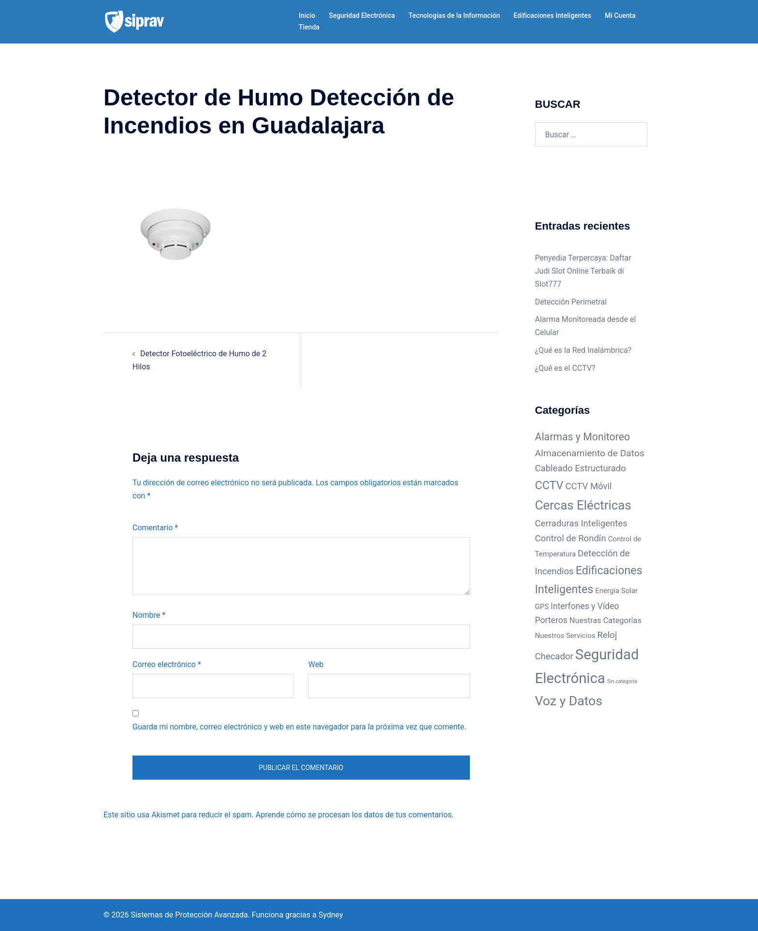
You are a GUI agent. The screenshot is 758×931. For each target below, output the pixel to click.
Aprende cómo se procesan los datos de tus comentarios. (355, 814)
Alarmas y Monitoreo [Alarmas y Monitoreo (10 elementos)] (582, 437)
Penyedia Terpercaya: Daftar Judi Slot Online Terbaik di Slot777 (583, 271)
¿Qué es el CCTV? (565, 368)
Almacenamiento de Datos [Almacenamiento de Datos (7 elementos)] (589, 453)
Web (315, 664)
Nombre (148, 615)
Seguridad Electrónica (362, 15)
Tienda (309, 27)
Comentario (155, 527)
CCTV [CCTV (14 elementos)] (549, 485)
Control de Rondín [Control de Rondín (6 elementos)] (570, 538)
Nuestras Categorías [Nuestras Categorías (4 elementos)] (605, 620)
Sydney (331, 914)
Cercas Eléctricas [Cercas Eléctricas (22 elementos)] (583, 505)
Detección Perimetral (571, 301)
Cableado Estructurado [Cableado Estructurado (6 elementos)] (580, 468)
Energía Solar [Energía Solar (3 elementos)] (616, 590)
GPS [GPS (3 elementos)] (542, 606)
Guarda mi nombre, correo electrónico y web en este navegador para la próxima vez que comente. (299, 726)
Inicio (307, 15)
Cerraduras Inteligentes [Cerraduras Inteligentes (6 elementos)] (581, 523)
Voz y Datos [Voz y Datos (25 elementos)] (569, 700)
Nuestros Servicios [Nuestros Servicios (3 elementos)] (565, 635)
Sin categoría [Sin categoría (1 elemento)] (622, 681)
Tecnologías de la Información (454, 15)
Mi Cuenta (620, 15)
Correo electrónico (166, 664)
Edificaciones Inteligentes (552, 15)
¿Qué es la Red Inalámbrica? (583, 350)
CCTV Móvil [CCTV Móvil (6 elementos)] (588, 486)
